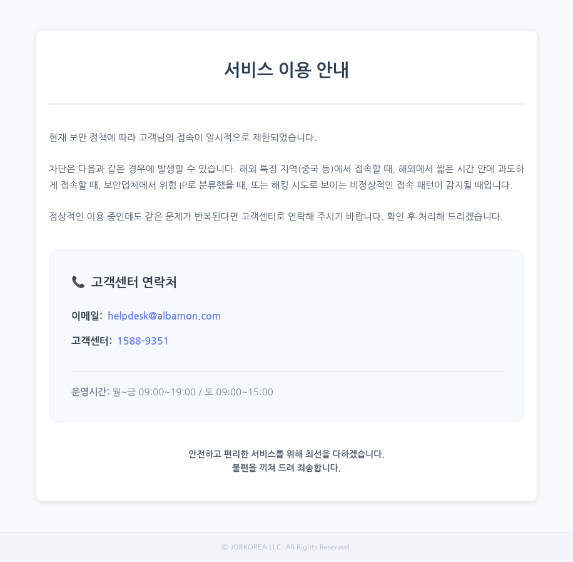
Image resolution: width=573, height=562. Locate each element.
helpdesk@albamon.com (164, 316)
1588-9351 (143, 341)
